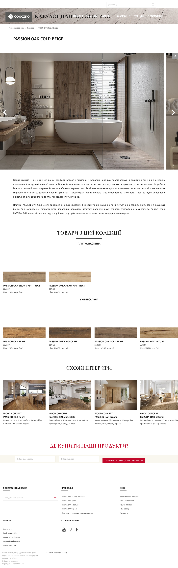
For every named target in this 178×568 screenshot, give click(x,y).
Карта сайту (8, 529)
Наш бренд (124, 508)
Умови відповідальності (13, 537)
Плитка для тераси (69, 508)
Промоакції (155, 16)
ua (11, 4)
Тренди (139, 16)
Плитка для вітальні (69, 504)
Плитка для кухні (68, 500)
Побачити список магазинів (124, 460)
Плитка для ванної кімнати (73, 496)
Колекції (107, 16)
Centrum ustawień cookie (57, 552)
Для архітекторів (127, 500)
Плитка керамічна (85, 16)
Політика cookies (10, 532)
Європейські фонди (11, 541)
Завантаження (9, 545)
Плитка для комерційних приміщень (77, 512)
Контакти (124, 512)
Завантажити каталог (129, 496)
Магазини (123, 16)
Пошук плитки (126, 504)
